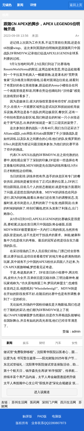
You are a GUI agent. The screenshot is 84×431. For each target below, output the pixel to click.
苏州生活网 (19, 402)
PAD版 (42, 416)
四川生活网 (68, 402)
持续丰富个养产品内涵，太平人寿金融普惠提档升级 (40, 377)
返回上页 (76, 5)
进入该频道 (42, 392)
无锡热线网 (7, 6)
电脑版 (56, 416)
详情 (33, 5)
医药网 (34, 402)
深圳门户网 (50, 402)
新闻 (20, 5)
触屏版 (27, 416)
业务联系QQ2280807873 (48, 423)
